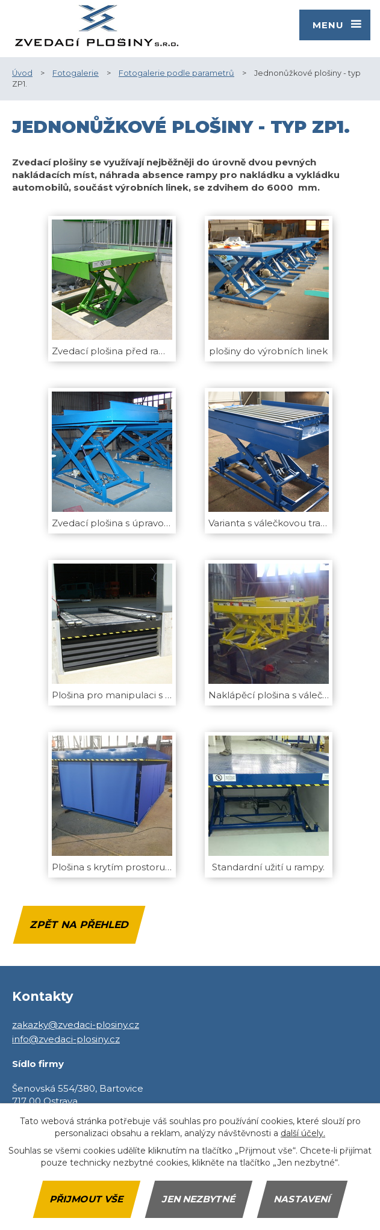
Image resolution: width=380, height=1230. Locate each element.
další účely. (303, 1133)
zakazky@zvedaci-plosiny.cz (75, 1024)
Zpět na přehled (78, 924)
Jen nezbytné (198, 1199)
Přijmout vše (86, 1199)
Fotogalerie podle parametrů (176, 73)
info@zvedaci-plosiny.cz (66, 1039)
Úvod (22, 73)
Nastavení (302, 1199)
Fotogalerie (75, 73)
